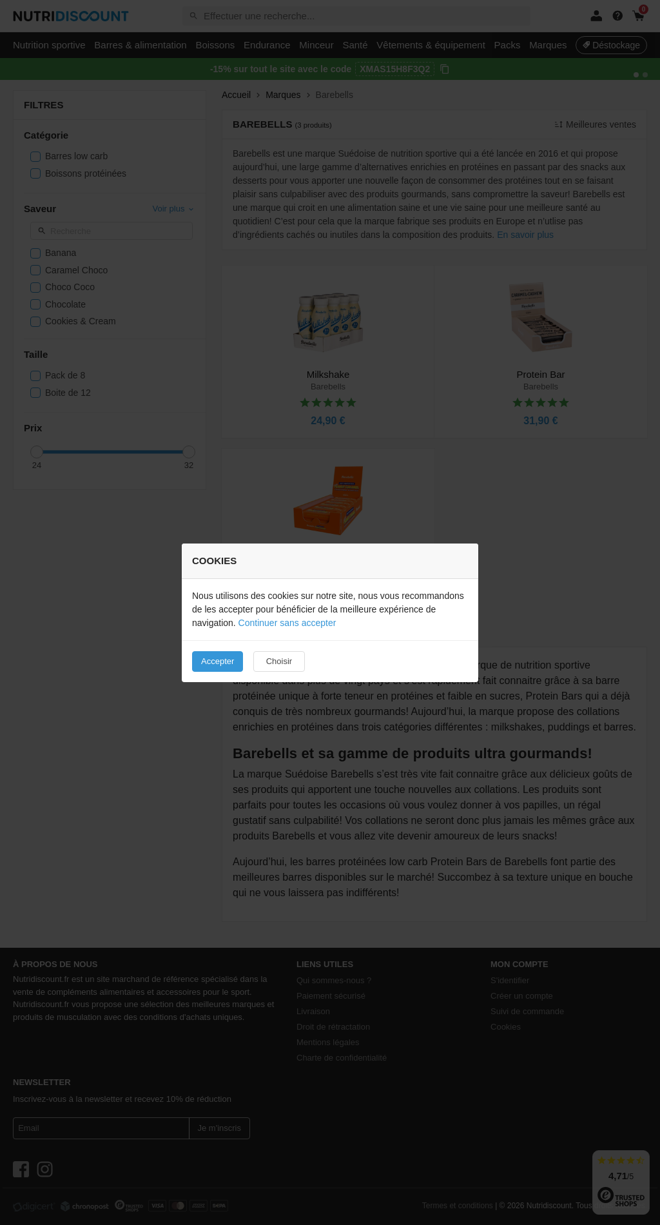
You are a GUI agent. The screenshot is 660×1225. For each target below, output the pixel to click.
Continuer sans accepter (287, 623)
